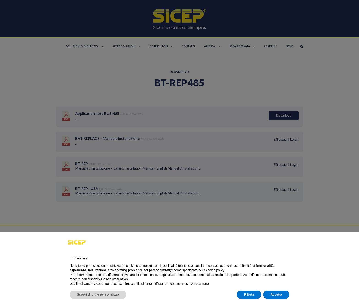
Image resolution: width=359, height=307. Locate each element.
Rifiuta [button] (249, 294)
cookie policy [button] (215, 270)
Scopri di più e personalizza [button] (98, 294)
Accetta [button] (276, 294)
